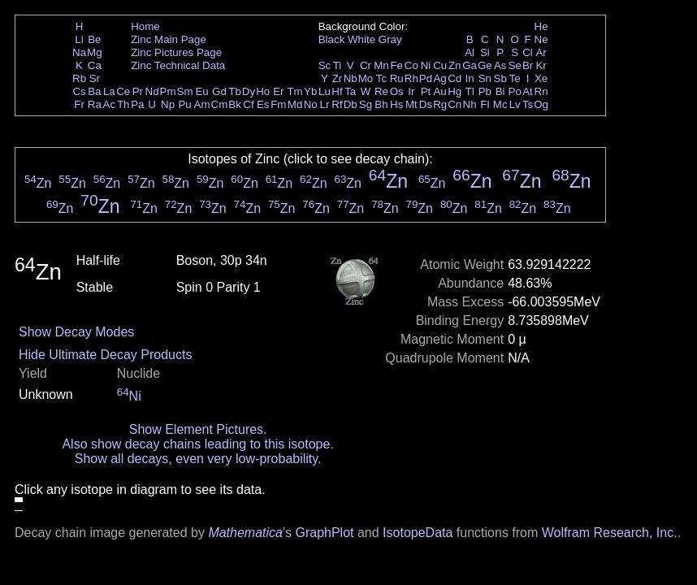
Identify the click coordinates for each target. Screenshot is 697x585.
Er (278, 91)
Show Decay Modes (76, 332)
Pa (137, 104)
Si (485, 52)
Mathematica (245, 533)
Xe (541, 78)
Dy (248, 91)
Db (350, 104)
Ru (397, 78)
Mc (500, 104)
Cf (248, 104)
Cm (219, 104)
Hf (336, 91)
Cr (365, 65)
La (109, 91)
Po (515, 91)
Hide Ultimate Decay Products (105, 355)
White (361, 39)
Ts (527, 104)
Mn (381, 65)
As (500, 65)
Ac (109, 104)
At (527, 91)
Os (397, 91)
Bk (234, 104)
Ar (540, 52)
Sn (484, 78)
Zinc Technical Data (178, 65)
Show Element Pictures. (198, 429)
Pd (425, 78)
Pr (137, 91)
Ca (95, 65)
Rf (336, 104)
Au (439, 91)
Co (411, 65)
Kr (540, 65)
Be (94, 39)
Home (145, 26)
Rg (440, 104)
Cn (454, 104)
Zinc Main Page (168, 39)
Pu (184, 104)
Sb (500, 78)
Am (202, 104)
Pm (168, 91)
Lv (515, 104)
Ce (123, 91)
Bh (380, 104)
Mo (366, 78)
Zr (337, 78)
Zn (454, 65)
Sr (94, 78)
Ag (439, 78)
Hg (454, 91)
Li (79, 39)
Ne (541, 39)
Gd (219, 91)
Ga (469, 65)
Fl (484, 104)
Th (123, 104)
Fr (79, 104)
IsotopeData (417, 533)
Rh (411, 78)
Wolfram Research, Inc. (610, 533)
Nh (470, 104)
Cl (527, 52)
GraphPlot (324, 533)
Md (295, 104)
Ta (350, 91)
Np (168, 104)
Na (79, 52)
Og (541, 104)
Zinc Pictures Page (176, 52)
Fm (278, 104)
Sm (185, 91)
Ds (425, 104)
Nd (152, 91)
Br (527, 65)
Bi (500, 91)
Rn (541, 91)
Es (263, 104)
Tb (234, 91)
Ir (411, 91)
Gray (390, 39)
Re (381, 91)
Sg (365, 104)
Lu (324, 91)
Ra (95, 104)
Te (515, 78)
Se (515, 65)
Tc (381, 78)
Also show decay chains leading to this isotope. (197, 444)
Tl (469, 91)
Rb (79, 78)
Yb (310, 91)
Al (469, 52)
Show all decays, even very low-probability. (198, 459)
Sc (324, 65)
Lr (325, 104)
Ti (337, 65)
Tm (294, 91)
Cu (440, 65)
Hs (396, 104)
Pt (426, 91)
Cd (454, 78)
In (469, 78)
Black (331, 39)
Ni (426, 65)
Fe (396, 65)
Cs (78, 91)
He (541, 26)
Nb (350, 78)
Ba (94, 91)
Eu (201, 91)
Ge (485, 65)
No (311, 104)
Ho (263, 91)
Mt (411, 104)
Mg (94, 52)
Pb (484, 91)
